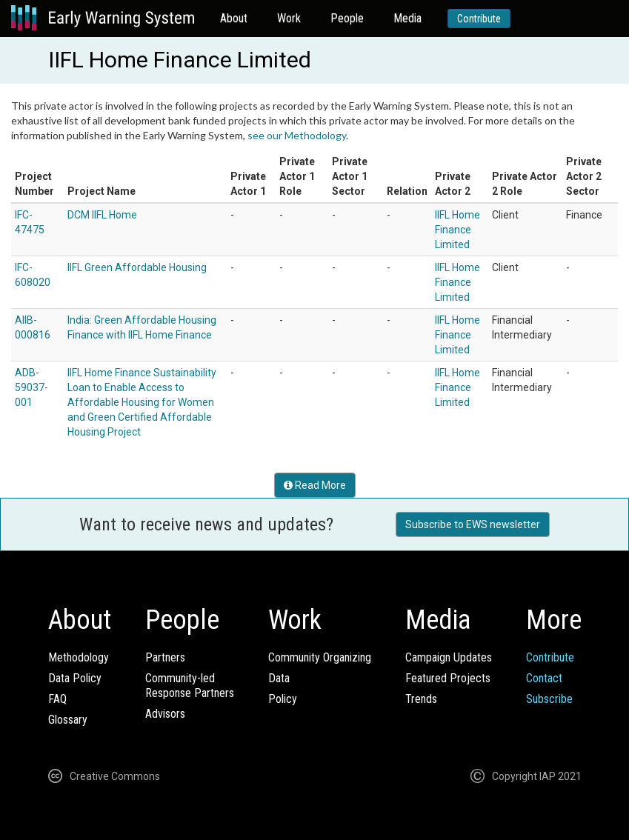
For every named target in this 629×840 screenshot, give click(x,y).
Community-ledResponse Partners (189, 685)
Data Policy (74, 678)
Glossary (67, 720)
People (347, 18)
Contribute (479, 18)
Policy (282, 699)
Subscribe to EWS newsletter (472, 524)
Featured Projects (447, 678)
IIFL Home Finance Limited (457, 229)
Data (279, 678)
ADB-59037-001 (31, 387)
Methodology (78, 657)
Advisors (165, 714)
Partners (165, 657)
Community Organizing (319, 657)
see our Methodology (296, 135)
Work (289, 18)
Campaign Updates (448, 657)
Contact (544, 678)
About (233, 18)
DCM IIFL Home (102, 215)
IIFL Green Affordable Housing (137, 267)
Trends (421, 699)
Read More (315, 485)
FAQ (57, 699)
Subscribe (549, 699)
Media (407, 18)
